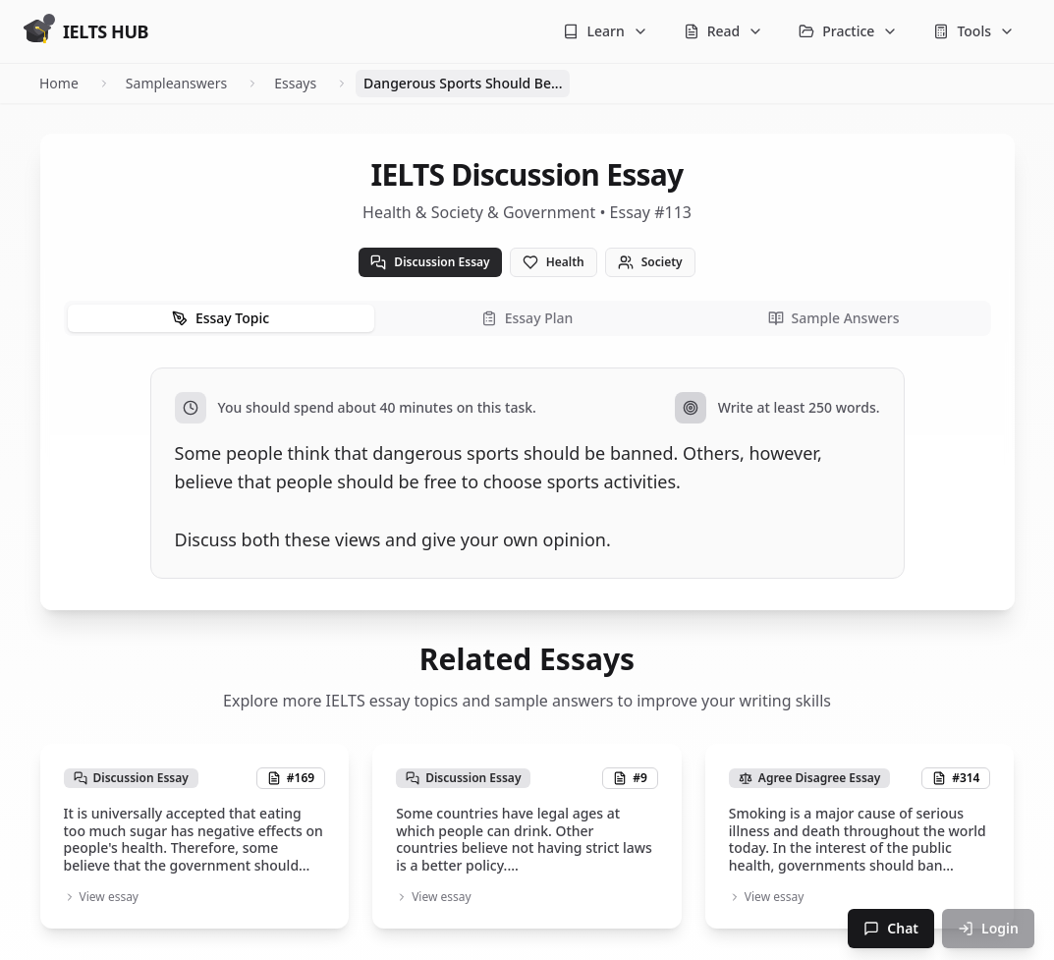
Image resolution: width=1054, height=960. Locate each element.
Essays (295, 83)
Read (724, 31)
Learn (605, 31)
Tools (974, 31)
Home (59, 83)
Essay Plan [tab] (527, 318)
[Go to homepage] (86, 31)
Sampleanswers (176, 83)
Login (988, 928)
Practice (848, 31)
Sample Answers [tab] (834, 318)
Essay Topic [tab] (220, 318)
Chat (890, 928)
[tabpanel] (527, 473)
